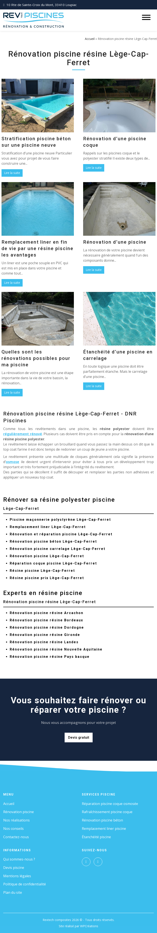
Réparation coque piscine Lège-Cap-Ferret (53, 563)
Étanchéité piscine (96, 837)
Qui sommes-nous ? (19, 859)
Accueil (90, 39)
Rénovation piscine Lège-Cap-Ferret (47, 556)
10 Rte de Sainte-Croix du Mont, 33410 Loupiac (41, 5)
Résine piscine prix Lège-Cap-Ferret (47, 578)
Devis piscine (13, 867)
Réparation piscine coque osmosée (110, 803)
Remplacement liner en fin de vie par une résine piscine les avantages (37, 248)
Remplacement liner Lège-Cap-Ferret (48, 527)
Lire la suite (12, 173)
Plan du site (12, 892)
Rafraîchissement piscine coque (107, 811)
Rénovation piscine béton (102, 820)
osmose (12, 461)
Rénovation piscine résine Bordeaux (46, 620)
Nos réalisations (16, 820)
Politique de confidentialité (24, 884)
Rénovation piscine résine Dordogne (47, 627)
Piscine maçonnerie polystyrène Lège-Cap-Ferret (60, 520)
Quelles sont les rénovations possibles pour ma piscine (36, 358)
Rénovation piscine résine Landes (44, 642)
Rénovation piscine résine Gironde (45, 635)
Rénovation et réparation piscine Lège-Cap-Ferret (61, 534)
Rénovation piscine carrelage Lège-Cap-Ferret (57, 549)
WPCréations (89, 926)
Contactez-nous (16, 837)
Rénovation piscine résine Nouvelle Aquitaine (56, 649)
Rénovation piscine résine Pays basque (50, 657)
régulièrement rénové (22, 434)
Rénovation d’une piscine (114, 242)
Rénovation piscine (18, 811)
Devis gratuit (78, 737)
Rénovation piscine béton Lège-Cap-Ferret (53, 541)
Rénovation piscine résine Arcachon (46, 613)
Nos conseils (13, 828)
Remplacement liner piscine (104, 828)
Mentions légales (17, 876)
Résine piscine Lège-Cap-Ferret (42, 571)
